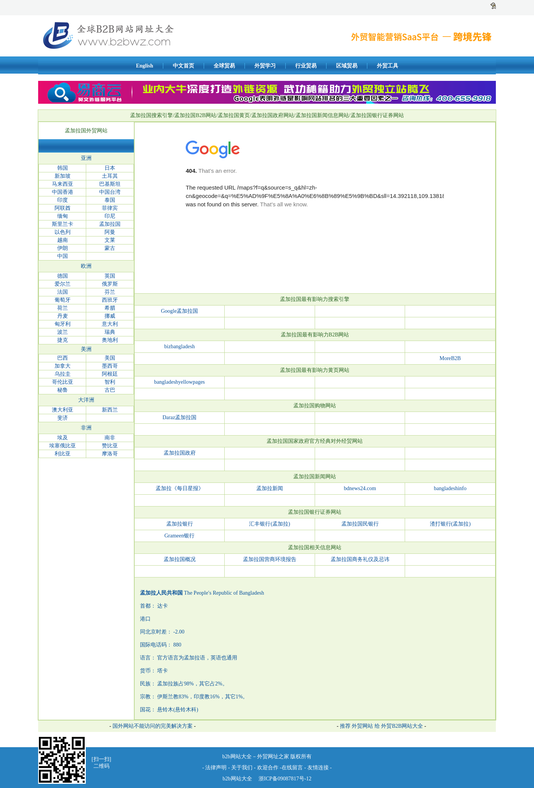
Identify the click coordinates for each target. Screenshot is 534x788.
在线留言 (292, 767)
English (144, 66)
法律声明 (216, 767)
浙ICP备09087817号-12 (284, 779)
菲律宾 (110, 208)
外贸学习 (265, 66)
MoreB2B (450, 358)
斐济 (62, 418)
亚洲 (86, 158)
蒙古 (110, 248)
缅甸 (62, 216)
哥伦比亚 (62, 382)
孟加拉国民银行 (360, 524)
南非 (110, 438)
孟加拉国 (110, 224)
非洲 (86, 428)
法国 (62, 292)
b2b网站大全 (237, 779)
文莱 (110, 240)
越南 (62, 240)
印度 (62, 200)
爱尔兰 (63, 284)
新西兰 (110, 410)
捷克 (62, 340)
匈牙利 (63, 324)
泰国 (110, 200)
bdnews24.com (360, 488)
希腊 (110, 308)
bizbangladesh (179, 346)
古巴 (110, 390)
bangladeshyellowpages (179, 382)
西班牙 (110, 300)
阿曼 (110, 232)
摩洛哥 (110, 454)
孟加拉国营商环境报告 (269, 559)
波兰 (62, 332)
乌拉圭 (63, 374)
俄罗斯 (110, 284)
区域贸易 (346, 66)
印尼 (110, 216)
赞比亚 (110, 446)
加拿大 (63, 366)
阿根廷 (110, 374)
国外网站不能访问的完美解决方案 (152, 726)
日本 (110, 168)
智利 (110, 382)
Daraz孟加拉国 (179, 417)
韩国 (62, 168)
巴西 (62, 358)
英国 (110, 276)
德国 (62, 276)
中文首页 (183, 66)
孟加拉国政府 (180, 453)
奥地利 (110, 340)
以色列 (63, 232)
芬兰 (110, 292)
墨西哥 (110, 366)
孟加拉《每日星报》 (180, 488)
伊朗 (62, 248)
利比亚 (63, 454)
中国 (62, 256)
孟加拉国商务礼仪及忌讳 (360, 559)
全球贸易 (224, 66)
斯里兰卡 (62, 224)
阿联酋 (63, 208)
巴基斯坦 (110, 184)
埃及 (62, 438)
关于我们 (242, 767)
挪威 (110, 316)
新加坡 (63, 176)
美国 (110, 358)
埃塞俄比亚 (62, 446)
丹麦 (62, 316)
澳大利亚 (62, 410)
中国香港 (62, 192)
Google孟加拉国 (179, 311)
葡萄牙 (63, 300)
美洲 (86, 349)
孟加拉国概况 (180, 559)
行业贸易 (306, 66)
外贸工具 (387, 66)
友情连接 (318, 767)
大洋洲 (86, 400)
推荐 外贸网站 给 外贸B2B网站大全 (381, 726)
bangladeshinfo (450, 488)
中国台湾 (110, 192)
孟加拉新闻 (269, 488)
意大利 (110, 324)
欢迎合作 (267, 767)
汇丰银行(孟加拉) (269, 524)
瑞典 (110, 332)
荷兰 (62, 308)
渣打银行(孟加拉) (450, 524)
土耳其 (110, 176)
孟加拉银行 (179, 524)
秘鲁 (62, 390)
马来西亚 (62, 184)
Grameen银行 (179, 536)
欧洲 (86, 266)
